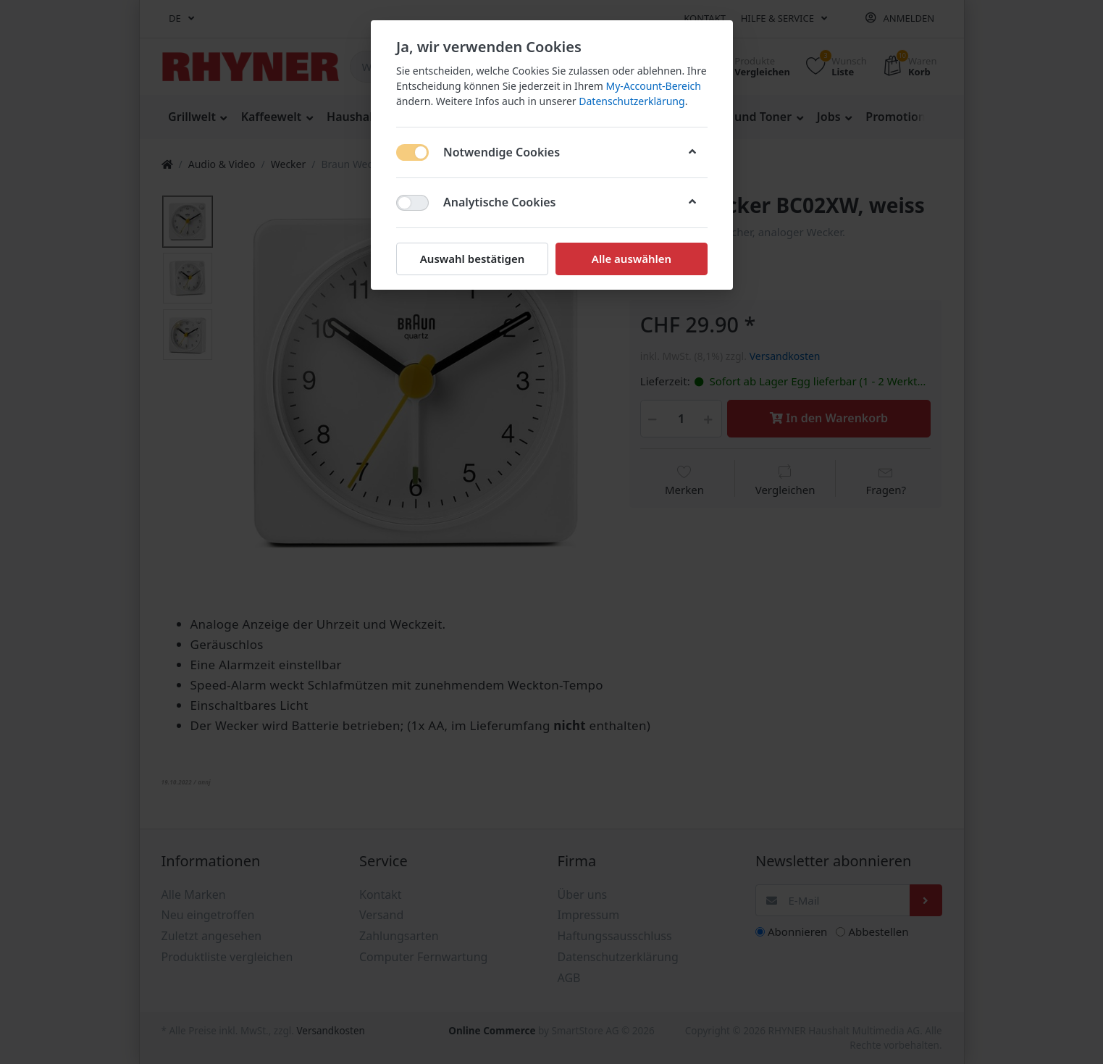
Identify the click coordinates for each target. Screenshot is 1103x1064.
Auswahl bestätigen (471, 258)
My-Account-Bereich (652, 86)
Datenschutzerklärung (631, 101)
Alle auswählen (631, 258)
